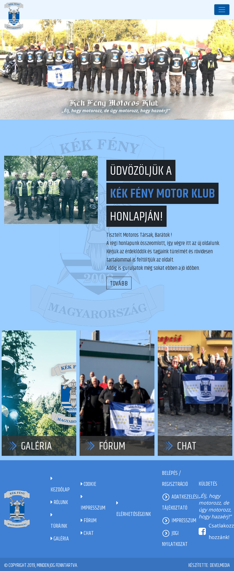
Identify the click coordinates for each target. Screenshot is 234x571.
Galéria (36, 446)
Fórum (112, 446)
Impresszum (184, 520)
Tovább (119, 284)
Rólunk (59, 502)
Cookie (88, 484)
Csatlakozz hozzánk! (221, 531)
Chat (186, 446)
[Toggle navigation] (222, 9)
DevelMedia (220, 565)
